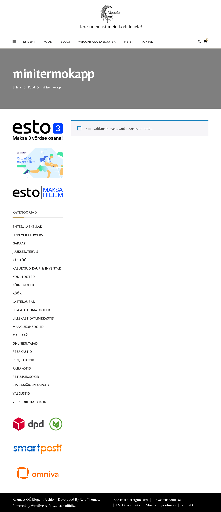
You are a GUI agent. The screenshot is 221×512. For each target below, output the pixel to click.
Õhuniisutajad (25, 343)
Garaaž (19, 243)
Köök (17, 293)
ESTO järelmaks (128, 505)
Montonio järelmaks (161, 505)
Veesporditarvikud (29, 402)
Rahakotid (22, 368)
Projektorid (23, 360)
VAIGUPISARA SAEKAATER (97, 41)
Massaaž (20, 335)
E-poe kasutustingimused (129, 500)
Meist (128, 41)
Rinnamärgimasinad (31, 385)
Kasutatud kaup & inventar (37, 268)
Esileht (29, 41)
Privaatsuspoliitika (62, 505)
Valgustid (21, 393)
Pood (47, 41)
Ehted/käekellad (28, 226)
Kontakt (148, 41)
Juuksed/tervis (25, 251)
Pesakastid (22, 351)
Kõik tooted (23, 285)
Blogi (65, 41)
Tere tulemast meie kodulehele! (110, 26)
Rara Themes (89, 499)
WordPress (39, 505)
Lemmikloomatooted (31, 310)
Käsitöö (19, 260)
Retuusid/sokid (26, 377)
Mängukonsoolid (28, 327)
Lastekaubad (24, 301)
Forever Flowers (28, 235)
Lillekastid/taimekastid (33, 318)
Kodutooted (24, 277)
